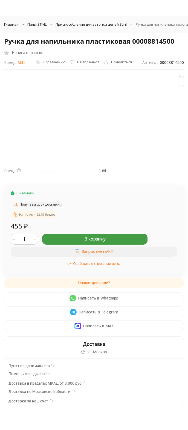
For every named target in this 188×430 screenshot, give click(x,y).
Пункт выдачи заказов (29, 365)
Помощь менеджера (26, 374)
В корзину (95, 239)
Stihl (21, 62)
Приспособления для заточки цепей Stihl (91, 24)
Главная (11, 24)
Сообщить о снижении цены (94, 263)
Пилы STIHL (37, 24)
